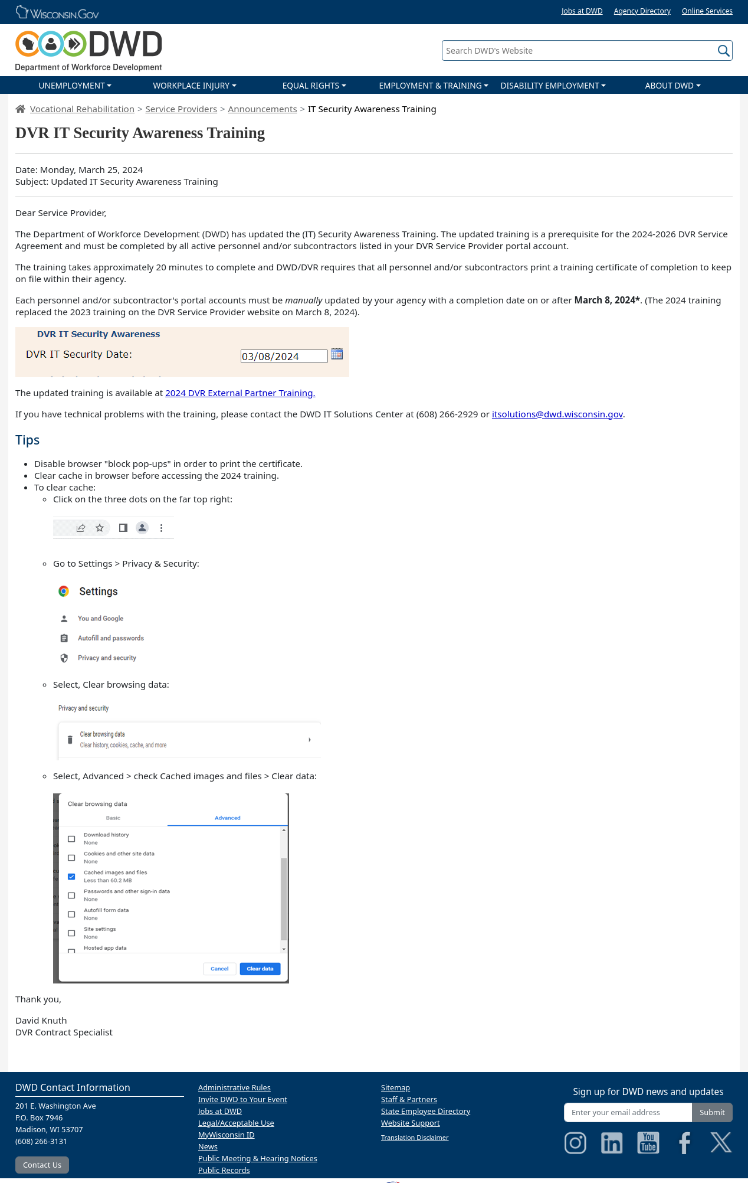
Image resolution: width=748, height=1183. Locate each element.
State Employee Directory (425, 1111)
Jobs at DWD (582, 11)
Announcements (262, 109)
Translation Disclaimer (415, 1137)
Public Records (224, 1170)
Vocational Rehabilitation (82, 109)
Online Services (707, 11)
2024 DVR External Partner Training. (240, 392)
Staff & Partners (409, 1099)
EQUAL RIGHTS (311, 85)
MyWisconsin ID (226, 1134)
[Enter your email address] (628, 1112)
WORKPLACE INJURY (191, 85)
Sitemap (395, 1087)
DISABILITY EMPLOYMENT (550, 85)
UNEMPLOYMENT (71, 85)
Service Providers (181, 109)
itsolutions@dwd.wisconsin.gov (557, 414)
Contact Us (42, 1164)
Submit (712, 1112)
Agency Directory (642, 11)
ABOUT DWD (669, 85)
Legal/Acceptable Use (236, 1122)
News (208, 1146)
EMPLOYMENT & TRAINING (430, 85)
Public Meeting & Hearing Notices (257, 1158)
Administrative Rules (234, 1087)
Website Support (410, 1122)
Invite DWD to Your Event (242, 1099)
